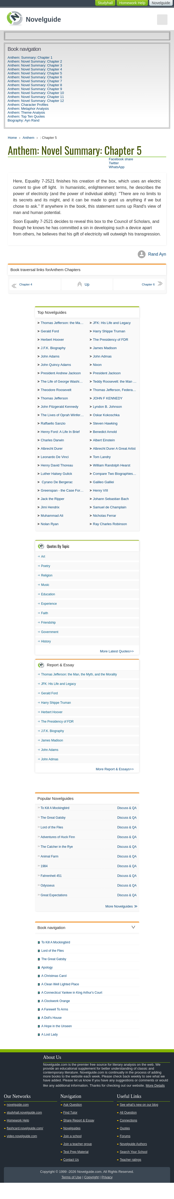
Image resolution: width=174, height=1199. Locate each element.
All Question (128, 1129)
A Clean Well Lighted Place (60, 1000)
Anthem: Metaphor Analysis (28, 109)
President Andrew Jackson (61, 377)
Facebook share (121, 159)
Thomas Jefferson (54, 403)
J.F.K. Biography (53, 350)
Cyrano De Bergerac (57, 492)
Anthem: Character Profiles (28, 105)
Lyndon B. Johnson (107, 412)
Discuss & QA (126, 821)
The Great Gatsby (53, 831)
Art (43, 569)
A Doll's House (51, 1034)
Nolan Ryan (49, 537)
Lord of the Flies (52, 841)
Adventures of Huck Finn (58, 851)
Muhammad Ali (52, 528)
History (46, 654)
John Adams (50, 359)
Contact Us (71, 1176)
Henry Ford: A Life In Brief (60, 439)
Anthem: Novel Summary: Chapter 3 (35, 65)
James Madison (105, 350)
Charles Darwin (52, 448)
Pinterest (34, 1100)
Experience (49, 617)
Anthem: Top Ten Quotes (26, 116)
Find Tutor (70, 1129)
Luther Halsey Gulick (56, 484)
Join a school (72, 1152)
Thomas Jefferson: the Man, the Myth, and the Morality (64, 323)
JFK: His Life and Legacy (112, 323)
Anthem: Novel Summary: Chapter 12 (36, 101)
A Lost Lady (49, 1051)
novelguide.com (18, 1121)
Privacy (107, 1193)
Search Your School (133, 1168)
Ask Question (72, 1121)
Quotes (125, 1144)
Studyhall (105, 3)
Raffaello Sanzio (53, 430)
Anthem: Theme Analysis (26, 112)
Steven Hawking (105, 430)
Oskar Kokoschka (106, 421)
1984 (44, 881)
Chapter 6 (146, 284)
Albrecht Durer (52, 457)
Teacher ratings (130, 1176)
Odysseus (48, 901)
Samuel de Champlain (109, 519)
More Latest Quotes (115, 664)
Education (48, 607)
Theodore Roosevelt (56, 395)
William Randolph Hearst (111, 475)
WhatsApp (116, 167)
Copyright (91, 1193)
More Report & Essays (113, 782)
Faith (44, 626)
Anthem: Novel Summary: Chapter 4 (35, 69)
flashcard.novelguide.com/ (25, 1144)
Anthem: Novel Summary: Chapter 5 (35, 73)
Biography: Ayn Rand (23, 120)
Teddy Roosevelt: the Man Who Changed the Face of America (116, 386)
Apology (47, 984)
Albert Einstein (104, 448)
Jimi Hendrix (50, 519)
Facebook (25, 1100)
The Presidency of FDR (110, 341)
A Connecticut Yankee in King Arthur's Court (71, 1009)
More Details (155, 1102)
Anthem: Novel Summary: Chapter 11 (36, 97)
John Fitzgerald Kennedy (59, 412)
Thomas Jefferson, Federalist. (115, 395)
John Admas (102, 359)
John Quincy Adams (56, 368)
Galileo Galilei (103, 492)
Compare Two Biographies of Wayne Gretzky (116, 484)
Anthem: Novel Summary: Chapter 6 (35, 77)
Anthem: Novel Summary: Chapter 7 (35, 81)
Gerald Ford (50, 332)
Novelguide (161, 3)
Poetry (45, 579)
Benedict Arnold (105, 439)
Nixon (97, 368)
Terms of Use (71, 1193)
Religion (46, 588)
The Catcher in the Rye (57, 861)
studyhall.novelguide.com (24, 1129)
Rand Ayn (157, 254)
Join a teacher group (77, 1160)
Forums (125, 1152)
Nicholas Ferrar (104, 528)
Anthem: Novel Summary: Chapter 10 (36, 93)
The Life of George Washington (64, 386)
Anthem (28, 138)
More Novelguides (119, 923)
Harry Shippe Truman (109, 332)
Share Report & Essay (78, 1136)
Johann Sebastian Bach (111, 510)
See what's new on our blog (139, 1121)
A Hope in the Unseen (56, 1042)
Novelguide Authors (133, 1160)
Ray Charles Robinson (110, 537)
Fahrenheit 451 (51, 891)
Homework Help (132, 3)
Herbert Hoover (52, 341)
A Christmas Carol (54, 992)
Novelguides (72, 1144)
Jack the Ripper (52, 510)
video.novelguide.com (22, 1152)
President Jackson (107, 377)
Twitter (114, 163)
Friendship (48, 635)
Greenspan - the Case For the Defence (64, 501)
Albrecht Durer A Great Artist (114, 457)
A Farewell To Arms (54, 1025)
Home (12, 138)
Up (87, 284)
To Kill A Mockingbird (55, 821)
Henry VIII (100, 501)
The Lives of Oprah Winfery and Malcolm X (64, 421)
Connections (128, 1136)
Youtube (9, 1100)
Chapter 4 (28, 284)
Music (45, 598)
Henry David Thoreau (57, 475)
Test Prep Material (76, 1168)
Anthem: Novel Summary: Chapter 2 (35, 61)
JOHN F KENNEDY (107, 403)
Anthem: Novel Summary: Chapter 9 (35, 89)
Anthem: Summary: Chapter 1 (30, 57)
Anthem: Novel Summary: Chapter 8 (35, 85)
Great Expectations (54, 911)
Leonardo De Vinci (55, 466)
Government (49, 645)
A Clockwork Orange (55, 1017)
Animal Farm (49, 871)
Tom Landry (102, 466)
